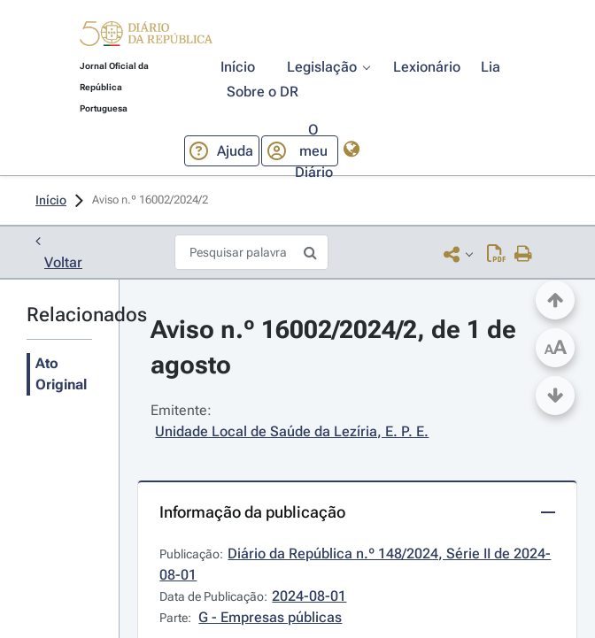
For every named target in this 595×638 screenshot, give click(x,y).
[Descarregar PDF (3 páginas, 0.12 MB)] (496, 253)
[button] (146, 36)
